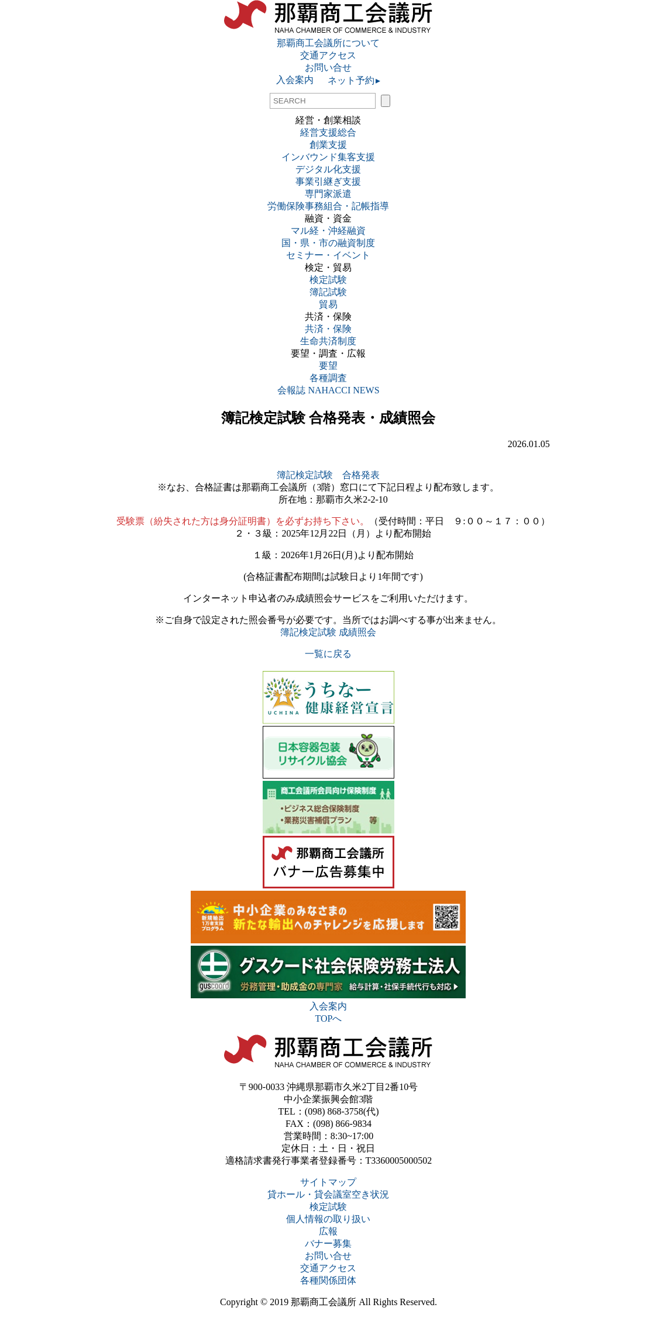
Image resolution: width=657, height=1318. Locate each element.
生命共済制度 (328, 341)
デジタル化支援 (328, 169)
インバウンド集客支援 (328, 157)
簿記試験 (328, 292)
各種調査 (332, 378)
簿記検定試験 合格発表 (328, 475)
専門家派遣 (328, 194)
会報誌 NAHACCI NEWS (328, 390)
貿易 (328, 304)
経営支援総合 (328, 132)
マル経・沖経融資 (328, 231)
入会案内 (295, 80)
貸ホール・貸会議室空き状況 (328, 1194)
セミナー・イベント (328, 255)
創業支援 (328, 145)
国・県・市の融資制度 (328, 243)
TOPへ (328, 1018)
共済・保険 (328, 329)
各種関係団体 (328, 1280)
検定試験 (328, 280)
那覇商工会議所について (328, 43)
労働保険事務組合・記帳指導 (328, 206)
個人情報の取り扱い (328, 1219)
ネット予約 (347, 80)
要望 (328, 366)
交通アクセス (328, 55)
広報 (328, 1231)
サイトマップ (328, 1182)
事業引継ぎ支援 (328, 181)
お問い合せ (328, 67)
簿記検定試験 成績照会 (328, 632)
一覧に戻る (328, 654)
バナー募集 (328, 1243)
